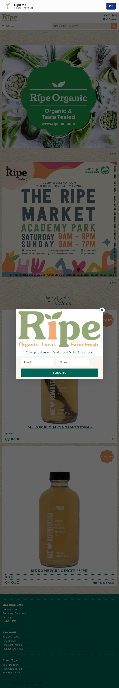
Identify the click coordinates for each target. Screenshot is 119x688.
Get (111, 6)
